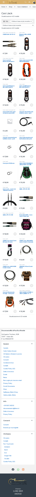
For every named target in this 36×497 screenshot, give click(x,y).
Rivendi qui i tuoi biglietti (10, 427)
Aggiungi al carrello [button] (15, 53)
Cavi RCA (27, 290)
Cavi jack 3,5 (11, 32)
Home (3, 7)
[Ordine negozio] (21, 21)
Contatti (5, 365)
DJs (5, 453)
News (5, 377)
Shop (10, 7)
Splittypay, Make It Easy (10, 392)
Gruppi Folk (7, 455)
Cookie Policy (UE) (9, 368)
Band (5, 450)
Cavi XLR (10, 58)
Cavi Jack (5, 32)
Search (25, 2)
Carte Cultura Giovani (9, 351)
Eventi (5, 374)
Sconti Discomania (9, 386)
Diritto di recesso (8, 371)
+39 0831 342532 (8, 405)
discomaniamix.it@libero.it (11, 408)
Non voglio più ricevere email (12, 380)
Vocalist (6, 458)
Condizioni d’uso (8, 363)
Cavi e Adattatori (22, 7)
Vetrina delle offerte (9, 395)
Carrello (5, 348)
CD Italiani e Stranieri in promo (12, 354)
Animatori (7, 447)
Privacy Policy (7, 383)
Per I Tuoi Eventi (8, 444)
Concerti (6, 360)
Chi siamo (6, 357)
